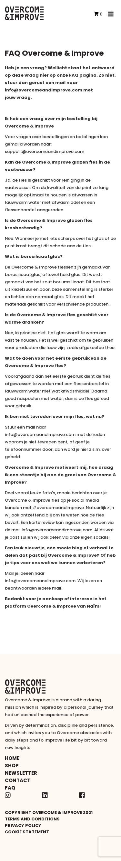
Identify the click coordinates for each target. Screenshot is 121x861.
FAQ (10, 787)
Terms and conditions (32, 819)
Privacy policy (23, 825)
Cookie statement (27, 832)
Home (12, 758)
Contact (17, 780)
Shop (12, 765)
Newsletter (21, 773)
